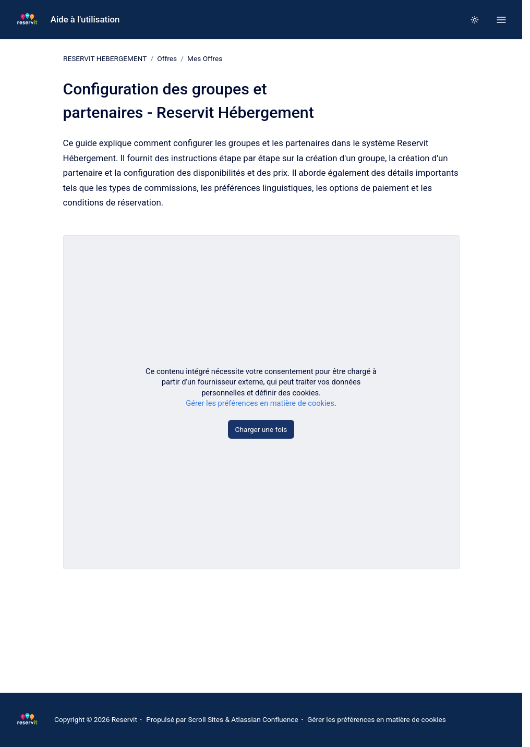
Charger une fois (261, 429)
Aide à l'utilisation (85, 19)
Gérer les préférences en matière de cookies (260, 403)
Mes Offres (204, 58)
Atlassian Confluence (264, 719)
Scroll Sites (205, 719)
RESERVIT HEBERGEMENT (105, 58)
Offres (167, 58)
